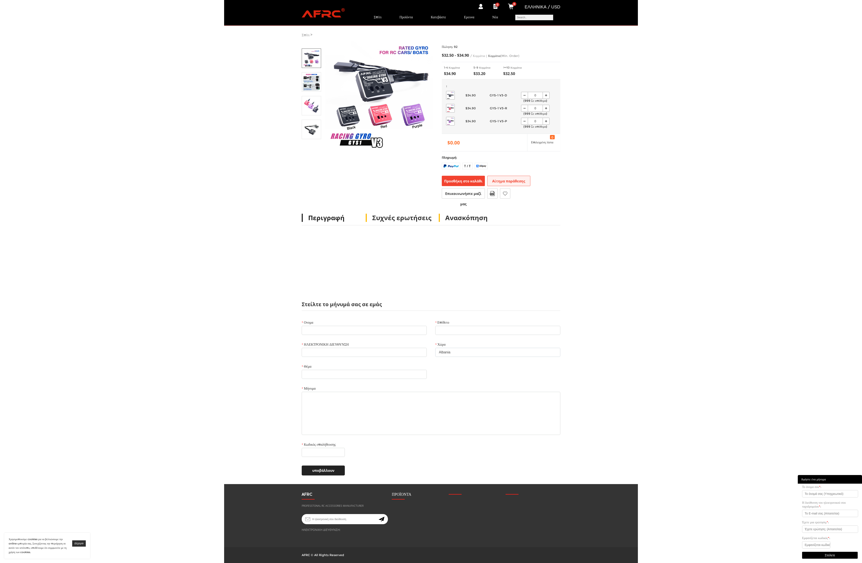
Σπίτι (377, 17)
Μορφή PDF (492, 193)
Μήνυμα (309, 388)
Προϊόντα (406, 17)
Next (311, 145)
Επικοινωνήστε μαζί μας (463, 195)
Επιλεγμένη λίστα (542, 139)
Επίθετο (442, 322)
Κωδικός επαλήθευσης (319, 444)
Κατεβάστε (438, 17)
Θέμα (306, 366)
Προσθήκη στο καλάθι (463, 181)
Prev (311, 42)
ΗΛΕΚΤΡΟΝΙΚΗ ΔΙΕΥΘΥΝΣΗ (325, 344)
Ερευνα (469, 17)
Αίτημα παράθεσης (508, 181)
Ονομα (307, 322)
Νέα (495, 17)
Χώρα (440, 344)
